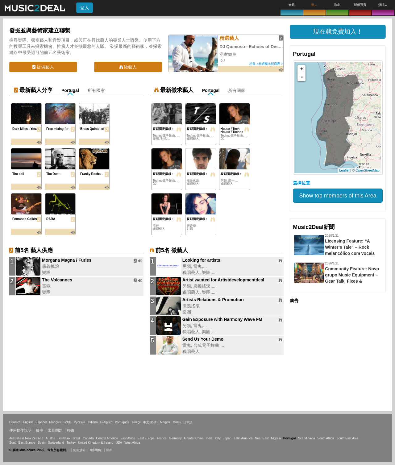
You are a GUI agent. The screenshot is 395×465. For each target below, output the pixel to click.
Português (122, 422)
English (28, 422)
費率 (39, 430)
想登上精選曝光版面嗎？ (266, 63)
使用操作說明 (20, 430)
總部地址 (96, 450)
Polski (67, 422)
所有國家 (96, 90)
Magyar (165, 422)
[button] (338, 32)
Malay (177, 422)
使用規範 (79, 450)
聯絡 (70, 430)
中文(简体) (150, 422)
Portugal (70, 90)
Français (55, 422)
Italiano (93, 422)
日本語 (188, 422)
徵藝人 (128, 66)
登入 (84, 7)
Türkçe (136, 422)
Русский (79, 422)
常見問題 (55, 430)
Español (41, 422)
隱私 (109, 450)
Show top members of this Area (337, 196)
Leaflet (344, 170)
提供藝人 (43, 66)
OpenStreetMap (368, 170)
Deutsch (15, 422)
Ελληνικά (106, 422)
